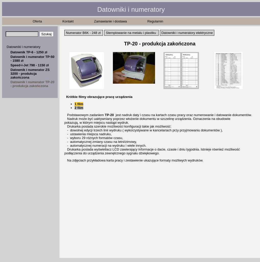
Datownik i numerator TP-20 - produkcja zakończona (32, 84)
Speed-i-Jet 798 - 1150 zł (29, 65)
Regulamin (155, 21)
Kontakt (68, 21)
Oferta (37, 21)
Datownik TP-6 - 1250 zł (28, 52)
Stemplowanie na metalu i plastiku (131, 33)
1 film (79, 104)
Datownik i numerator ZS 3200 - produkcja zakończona (30, 73)
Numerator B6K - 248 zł (83, 33)
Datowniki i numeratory (23, 47)
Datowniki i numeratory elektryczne (187, 33)
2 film (79, 108)
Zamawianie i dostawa (110, 21)
